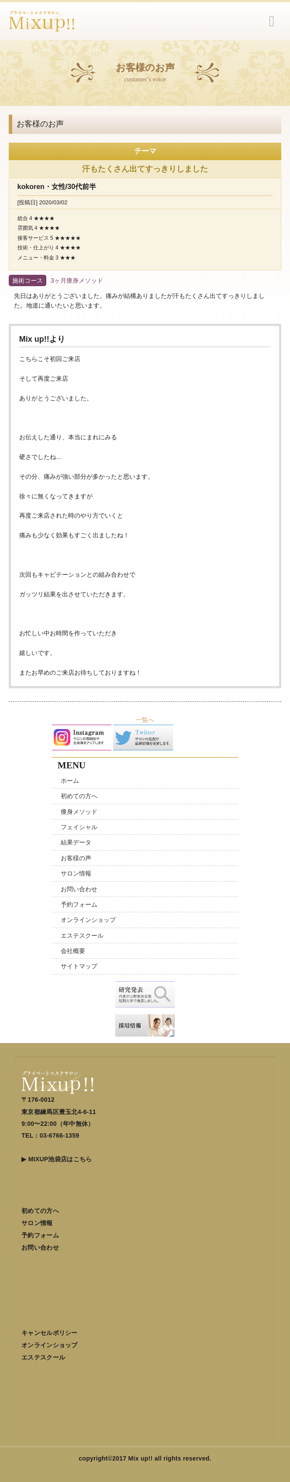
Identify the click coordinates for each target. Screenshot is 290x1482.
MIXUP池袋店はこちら (60, 1159)
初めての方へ (79, 795)
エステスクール (82, 935)
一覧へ (145, 719)
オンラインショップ (88, 919)
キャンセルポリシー (49, 1332)
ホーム (70, 780)
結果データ (76, 842)
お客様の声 (76, 858)
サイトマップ (79, 966)
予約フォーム (79, 904)
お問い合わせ (79, 889)
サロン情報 (76, 873)
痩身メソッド (79, 811)
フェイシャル (79, 826)
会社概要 (73, 950)
